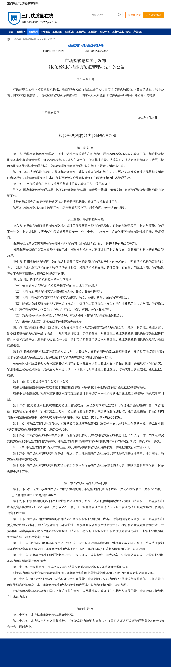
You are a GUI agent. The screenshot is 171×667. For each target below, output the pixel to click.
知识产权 (104, 31)
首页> (25, 39)
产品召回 (137, 31)
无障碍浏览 (134, 15)
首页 (11, 31)
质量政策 (57, 31)
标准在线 (45, 31)
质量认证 (80, 31)
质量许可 (21, 31)
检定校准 (69, 31)
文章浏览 (51, 39)
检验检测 (33, 31)
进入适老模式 (153, 15)
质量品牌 (92, 31)
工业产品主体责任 (121, 31)
